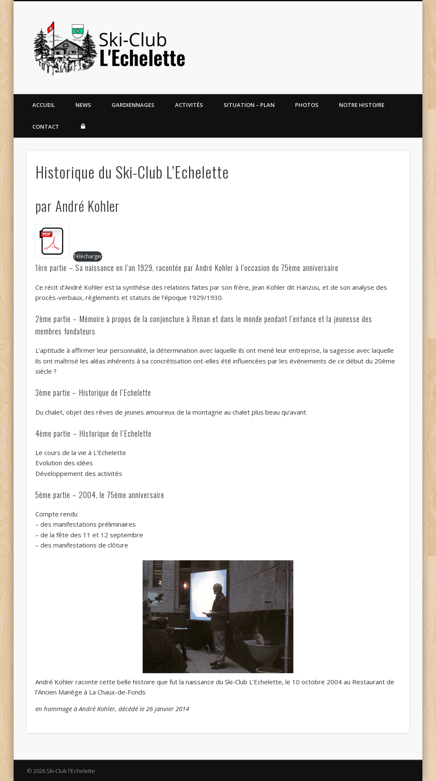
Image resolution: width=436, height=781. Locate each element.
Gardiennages (133, 105)
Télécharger (87, 256)
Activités (189, 105)
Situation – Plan (249, 105)
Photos (306, 105)
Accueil (43, 105)
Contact (45, 126)
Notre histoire (361, 105)
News (83, 105)
